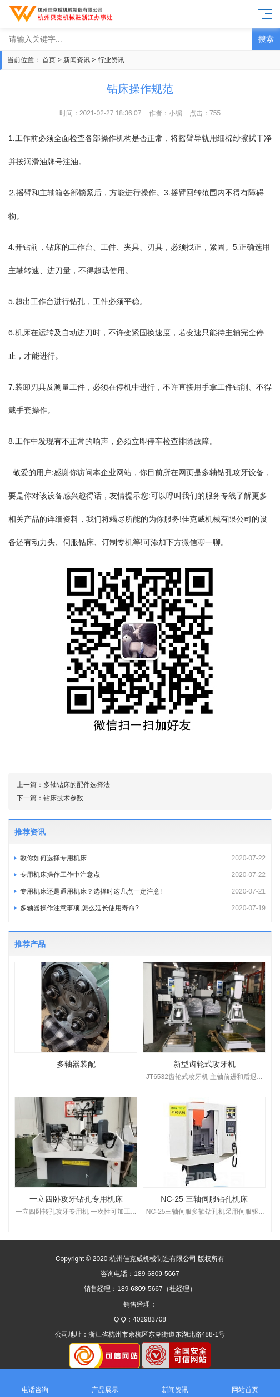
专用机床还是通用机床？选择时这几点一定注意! (143, 891)
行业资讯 (111, 60)
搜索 (266, 38)
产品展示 (105, 1383)
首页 (49, 60)
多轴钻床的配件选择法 (76, 785)
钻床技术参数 (63, 798)
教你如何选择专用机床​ (143, 858)
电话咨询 (35, 1383)
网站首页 (245, 1383)
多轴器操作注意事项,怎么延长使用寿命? (143, 908)
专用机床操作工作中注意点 (143, 874)
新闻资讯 (76, 60)
